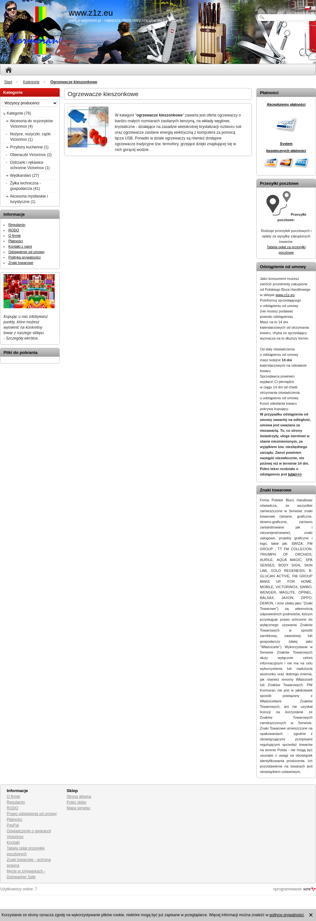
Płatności (15, 241)
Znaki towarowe (20, 263)
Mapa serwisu (78, 808)
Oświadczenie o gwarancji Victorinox (29, 834)
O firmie (14, 235)
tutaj (295, 474)
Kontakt (13, 842)
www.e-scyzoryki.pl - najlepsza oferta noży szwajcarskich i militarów (126, 20)
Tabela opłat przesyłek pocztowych (26, 851)
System (286, 144)
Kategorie (31, 82)
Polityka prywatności (24, 257)
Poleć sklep (76, 802)
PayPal (13, 825)
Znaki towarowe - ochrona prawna (29, 862)
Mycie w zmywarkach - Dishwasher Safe (26, 874)
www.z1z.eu (285, 295)
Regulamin (16, 225)
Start (8, 82)
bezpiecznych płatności (286, 151)
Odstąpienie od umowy (26, 252)
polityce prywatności (286, 915)
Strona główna (79, 796)
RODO (13, 230)
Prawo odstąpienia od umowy (32, 814)
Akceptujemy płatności (286, 104)
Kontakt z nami (20, 246)
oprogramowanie (287, 889)
